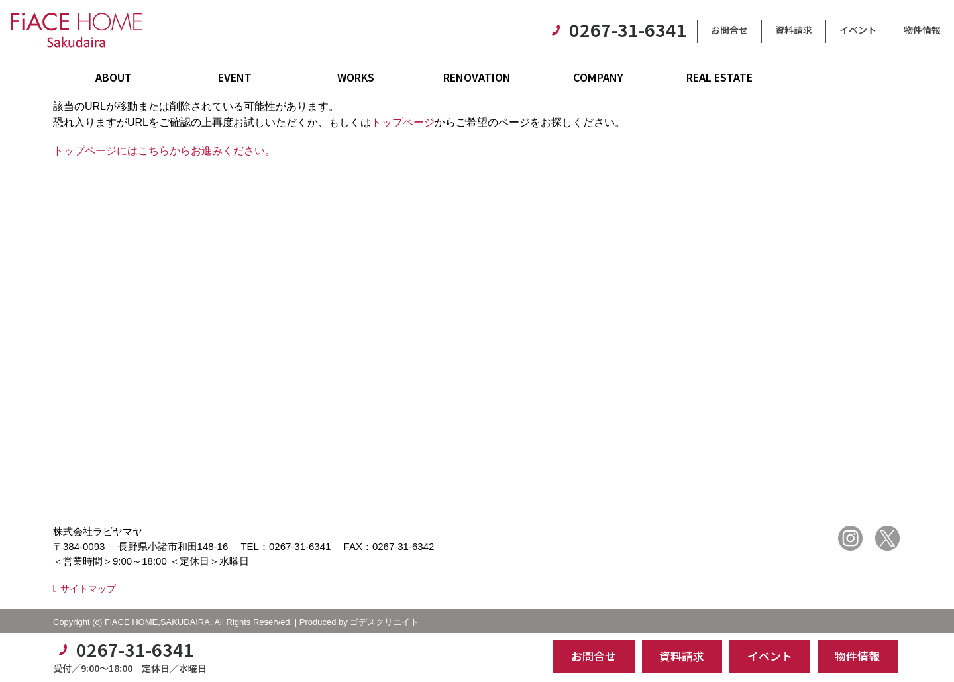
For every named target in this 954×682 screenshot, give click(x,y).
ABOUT (113, 77)
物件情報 (922, 29)
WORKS (355, 77)
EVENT (235, 77)
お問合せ (729, 29)
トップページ (403, 122)
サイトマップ (88, 588)
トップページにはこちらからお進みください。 (164, 150)
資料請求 (793, 29)
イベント (857, 29)
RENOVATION (477, 77)
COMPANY (598, 77)
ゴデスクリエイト (384, 622)
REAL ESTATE (719, 77)
